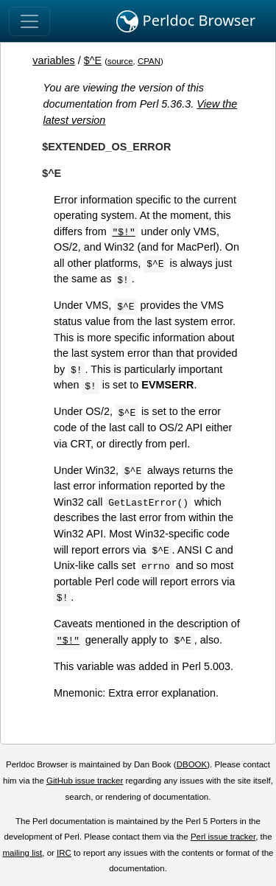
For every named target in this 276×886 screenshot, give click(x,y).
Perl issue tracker (223, 836)
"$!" (124, 231)
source (120, 61)
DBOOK (192, 764)
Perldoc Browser (185, 21)
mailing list (22, 852)
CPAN (149, 61)
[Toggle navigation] (29, 21)
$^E (93, 60)
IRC (64, 852)
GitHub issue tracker (84, 780)
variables (53, 60)
